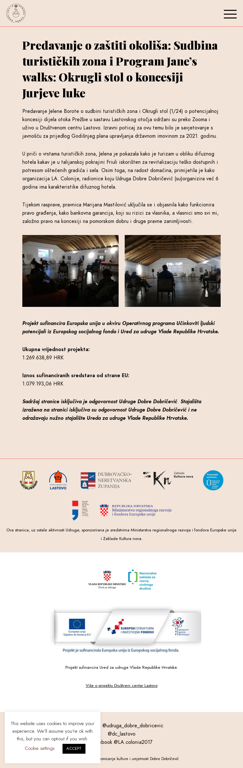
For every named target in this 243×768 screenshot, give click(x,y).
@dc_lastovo (122, 733)
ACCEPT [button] (74, 748)
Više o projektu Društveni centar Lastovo (122, 685)
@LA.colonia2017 (133, 742)
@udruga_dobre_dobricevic (132, 725)
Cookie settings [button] (40, 748)
